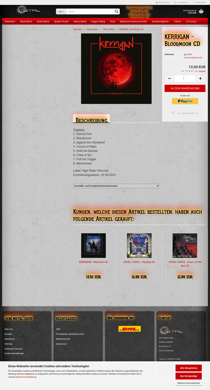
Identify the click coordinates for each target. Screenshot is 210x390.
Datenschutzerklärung (26, 377)
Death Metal (43, 21)
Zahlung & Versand (13, 349)
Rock (112, 21)
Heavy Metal (80, 21)
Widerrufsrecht (63, 339)
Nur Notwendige (188, 376)
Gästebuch (10, 339)
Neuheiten (10, 21)
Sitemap (8, 344)
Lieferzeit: (169, 54)
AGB (58, 329)
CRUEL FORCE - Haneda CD (139, 262)
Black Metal (26, 21)
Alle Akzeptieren (188, 368)
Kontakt (8, 334)
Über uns (9, 329)
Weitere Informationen (188, 383)
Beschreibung (91, 119)
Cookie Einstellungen (14, 353)
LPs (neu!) (191, 21)
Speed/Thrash (61, 21)
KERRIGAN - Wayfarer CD (93, 262)
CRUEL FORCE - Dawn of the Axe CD (185, 263)
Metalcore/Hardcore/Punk (133, 21)
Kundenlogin (181, 2)
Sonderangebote (160, 21)
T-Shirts (177, 21)
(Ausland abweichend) (193, 58)
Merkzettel (199, 2)
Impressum (61, 344)
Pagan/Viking (98, 21)
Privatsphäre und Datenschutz (70, 334)
